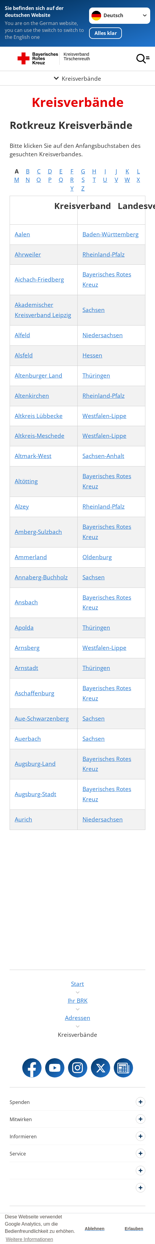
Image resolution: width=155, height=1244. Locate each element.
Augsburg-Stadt (35, 794)
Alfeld (22, 335)
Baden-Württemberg (110, 234)
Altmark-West (33, 456)
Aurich (23, 819)
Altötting (26, 481)
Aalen (22, 234)
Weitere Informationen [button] (29, 1239)
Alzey (22, 506)
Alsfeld (24, 355)
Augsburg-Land (35, 764)
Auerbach (28, 739)
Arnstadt (26, 668)
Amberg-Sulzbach (38, 532)
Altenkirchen (32, 396)
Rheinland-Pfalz (103, 254)
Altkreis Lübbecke (39, 416)
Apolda (24, 627)
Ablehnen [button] (95, 1228)
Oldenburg (97, 557)
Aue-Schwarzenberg (42, 718)
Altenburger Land (38, 375)
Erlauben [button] (134, 1228)
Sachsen (93, 310)
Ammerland (31, 557)
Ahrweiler (28, 254)
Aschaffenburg (34, 693)
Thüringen (96, 375)
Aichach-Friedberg (39, 279)
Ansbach (26, 602)
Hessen (92, 355)
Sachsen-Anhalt (103, 456)
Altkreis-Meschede (39, 436)
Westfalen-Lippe (104, 416)
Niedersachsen (102, 335)
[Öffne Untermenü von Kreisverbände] (77, 78)
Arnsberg (27, 648)
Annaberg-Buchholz (41, 577)
